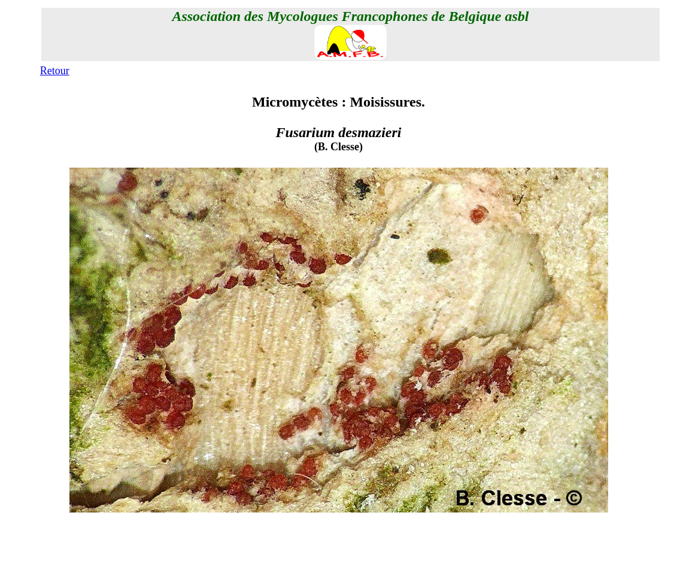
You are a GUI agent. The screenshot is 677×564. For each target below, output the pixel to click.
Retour (54, 71)
